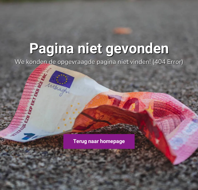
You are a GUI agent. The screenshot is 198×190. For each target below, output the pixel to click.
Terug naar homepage (99, 141)
